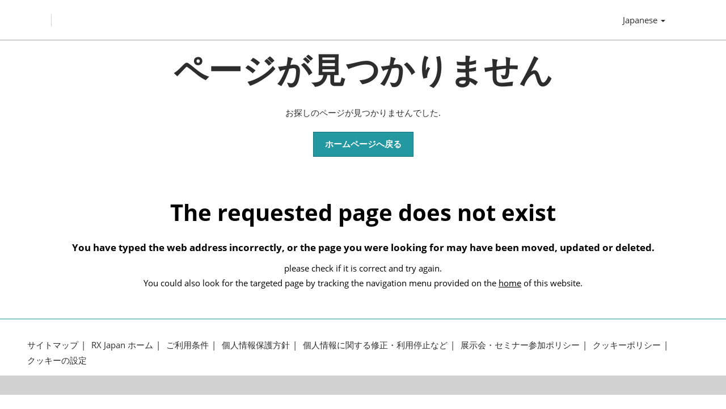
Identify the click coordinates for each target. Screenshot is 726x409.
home (510, 289)
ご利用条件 (187, 352)
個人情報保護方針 (256, 352)
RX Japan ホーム (122, 352)
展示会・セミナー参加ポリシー (520, 352)
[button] (363, 151)
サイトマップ (52, 352)
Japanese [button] (644, 24)
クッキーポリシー (627, 352)
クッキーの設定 (57, 367)
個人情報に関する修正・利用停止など (375, 352)
